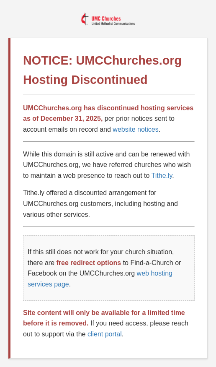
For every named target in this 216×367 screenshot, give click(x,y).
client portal (104, 334)
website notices (135, 129)
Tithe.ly (162, 175)
